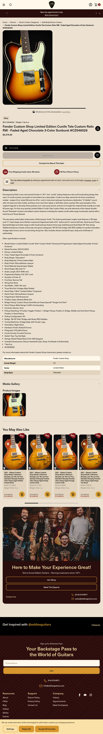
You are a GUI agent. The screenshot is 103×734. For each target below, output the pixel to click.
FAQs (5, 701)
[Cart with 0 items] (97, 5)
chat (12, 183)
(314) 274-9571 (81, 594)
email (94, 180)
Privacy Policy (34, 701)
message (88, 180)
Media (5, 712)
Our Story (51, 580)
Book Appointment (51, 15)
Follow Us (96, 625)
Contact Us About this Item (51, 163)
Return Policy (34, 697)
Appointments (59, 701)
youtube (85, 695)
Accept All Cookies (47, 728)
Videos (6, 708)
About (5, 697)
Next (96, 13)
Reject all (26, 728)
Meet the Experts (51, 587)
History (56, 697)
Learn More (66, 112)
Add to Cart (48, 155)
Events (6, 716)
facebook (79, 695)
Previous (7, 13)
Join (51, 671)
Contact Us (33, 705)
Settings (10, 728)
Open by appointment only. (51, 13)
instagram (90, 695)
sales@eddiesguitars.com (86, 598)
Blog (5, 705)
